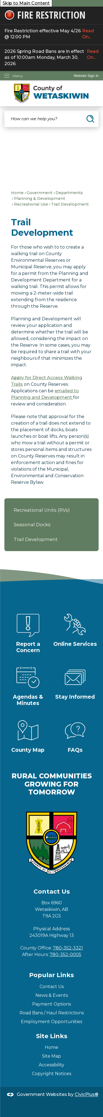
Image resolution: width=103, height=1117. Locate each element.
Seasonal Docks (32, 524)
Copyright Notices (51, 1073)
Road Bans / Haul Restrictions (52, 1012)
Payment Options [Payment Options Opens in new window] (51, 1004)
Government (39, 192)
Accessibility (51, 1064)
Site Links (51, 1036)
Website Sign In (86, 76)
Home (17, 192)
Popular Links (51, 975)
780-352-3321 (68, 948)
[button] (90, 119)
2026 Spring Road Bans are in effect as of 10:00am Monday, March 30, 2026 (51, 57)
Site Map (51, 1056)
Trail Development (36, 539)
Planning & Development (39, 198)
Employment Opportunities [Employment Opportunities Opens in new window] (51, 1021)
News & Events (51, 995)
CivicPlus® (86, 1094)
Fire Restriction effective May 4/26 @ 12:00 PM (51, 34)
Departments (69, 192)
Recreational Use (31, 204)
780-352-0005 (65, 954)
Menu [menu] (18, 76)
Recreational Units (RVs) (42, 510)
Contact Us (52, 986)
